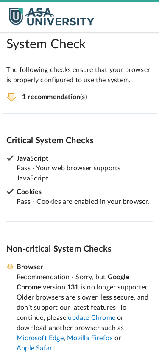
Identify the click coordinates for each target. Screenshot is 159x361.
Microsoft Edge (40, 338)
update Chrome (91, 317)
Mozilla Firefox (90, 338)
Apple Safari (35, 348)
